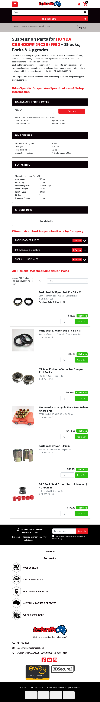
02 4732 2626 (22, 642)
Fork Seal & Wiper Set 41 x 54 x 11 (60, 292)
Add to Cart (81, 321)
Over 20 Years (30, 567)
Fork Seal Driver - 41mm (54, 446)
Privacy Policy (57, 539)
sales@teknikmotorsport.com (30, 647)
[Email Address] (64, 531)
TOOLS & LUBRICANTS (26, 259)
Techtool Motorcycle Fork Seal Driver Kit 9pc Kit (63, 409)
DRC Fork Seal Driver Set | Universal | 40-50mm (63, 486)
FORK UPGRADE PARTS (27, 240)
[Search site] (85, 12)
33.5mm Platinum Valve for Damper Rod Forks (61, 370)
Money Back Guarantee (35, 591)
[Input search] (47, 12)
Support (50, 558)
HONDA (24, 26)
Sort (40, 281)
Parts (50, 551)
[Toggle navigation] (15, 4)
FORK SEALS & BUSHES (27, 249)
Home (16, 26)
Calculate (72, 111)
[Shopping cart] (79, 4)
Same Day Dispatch (33, 579)
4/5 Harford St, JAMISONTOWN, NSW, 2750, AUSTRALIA (41, 652)
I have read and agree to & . (68, 537)
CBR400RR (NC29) (37, 26)
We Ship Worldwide (33, 615)
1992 (48, 26)
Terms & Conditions (77, 536)
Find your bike (64, 18)
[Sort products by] (67, 281)
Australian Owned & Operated (39, 603)
